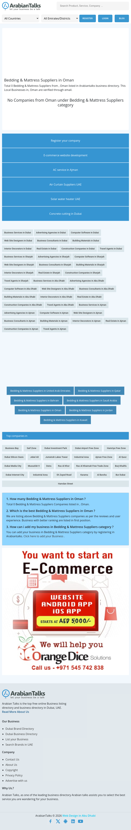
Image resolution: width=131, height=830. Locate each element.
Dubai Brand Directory (19, 729)
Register (87, 18)
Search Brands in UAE (19, 744)
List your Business (16, 739)
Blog (122, 18)
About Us (11, 765)
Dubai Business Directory (21, 734)
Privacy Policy (14, 775)
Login (105, 18)
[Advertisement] (65, 54)
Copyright (11, 770)
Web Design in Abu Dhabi (79, 816)
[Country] (20, 18)
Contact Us (12, 759)
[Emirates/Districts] (59, 18)
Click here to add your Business (44, 536)
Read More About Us (15, 712)
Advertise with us (16, 781)
